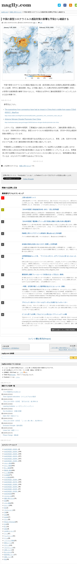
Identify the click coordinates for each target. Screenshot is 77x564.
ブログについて (8, 510)
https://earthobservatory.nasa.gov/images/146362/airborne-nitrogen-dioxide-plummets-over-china (32, 122)
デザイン (6, 545)
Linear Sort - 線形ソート (11, 430)
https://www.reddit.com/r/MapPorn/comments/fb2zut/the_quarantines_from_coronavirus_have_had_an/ (33, 115)
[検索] (35, 358)
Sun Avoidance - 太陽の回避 (12, 411)
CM (5, 512)
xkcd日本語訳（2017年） (11, 482)
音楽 (5, 501)
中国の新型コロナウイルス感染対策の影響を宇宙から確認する (36, 19)
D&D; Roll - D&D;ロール (11, 416)
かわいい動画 (8, 463)
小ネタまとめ (8, 496)
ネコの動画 (7, 477)
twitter (5, 529)
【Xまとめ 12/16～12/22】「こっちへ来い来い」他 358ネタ (23, 420)
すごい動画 (7, 472)
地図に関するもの (16, 12)
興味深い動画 (8, 470)
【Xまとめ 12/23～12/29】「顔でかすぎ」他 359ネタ (20, 401)
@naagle (12, 374)
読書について (8, 557)
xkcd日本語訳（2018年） (11, 479)
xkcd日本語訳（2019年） (11, 461)
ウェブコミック (8, 536)
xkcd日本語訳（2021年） (11, 456)
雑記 (5, 559)
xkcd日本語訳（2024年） (11, 449)
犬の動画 (6, 475)
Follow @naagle (28, 179)
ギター (6, 519)
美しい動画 (7, 468)
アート (6, 533)
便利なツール (8, 543)
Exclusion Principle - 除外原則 (12, 425)
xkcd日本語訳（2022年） (11, 454)
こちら (22, 372)
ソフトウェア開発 (9, 540)
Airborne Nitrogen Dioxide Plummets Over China (23, 119)
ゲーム (6, 538)
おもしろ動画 (8, 465)
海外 (5, 508)
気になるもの (8, 552)
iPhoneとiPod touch (9, 522)
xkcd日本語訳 (8, 493)
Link (41, 22)
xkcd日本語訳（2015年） (11, 486)
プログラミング (8, 547)
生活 (5, 524)
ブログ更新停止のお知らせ (12, 392)
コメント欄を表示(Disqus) (39, 339)
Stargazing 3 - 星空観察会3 (10, 348)
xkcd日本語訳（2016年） (11, 484)
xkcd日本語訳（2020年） (11, 458)
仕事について (8, 550)
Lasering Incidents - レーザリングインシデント (18, 406)
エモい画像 (7, 503)
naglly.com (4, 12)
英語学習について (9, 554)
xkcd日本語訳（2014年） (11, 489)
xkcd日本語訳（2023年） (11, 451)
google (6, 517)
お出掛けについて (9, 531)
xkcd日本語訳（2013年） (11, 491)
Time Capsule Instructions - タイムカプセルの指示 (19, 396)
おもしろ (6, 505)
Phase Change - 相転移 (10, 435)
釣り (5, 526)
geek (5, 515)
